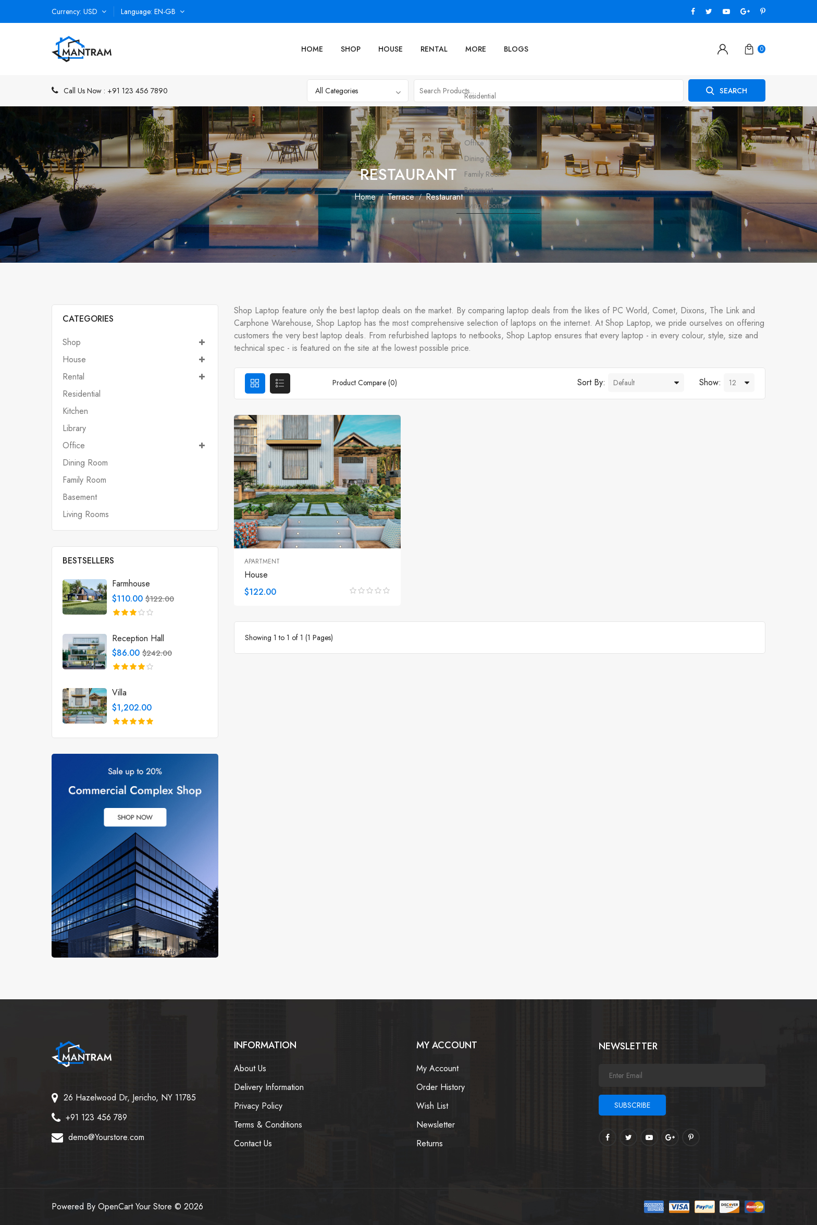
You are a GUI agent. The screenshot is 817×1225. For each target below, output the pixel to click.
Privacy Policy (258, 1106)
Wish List (432, 1106)
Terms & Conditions (268, 1125)
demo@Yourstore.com (106, 1137)
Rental (434, 49)
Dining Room (85, 463)
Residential (82, 394)
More (475, 49)
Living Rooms (86, 514)
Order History (440, 1087)
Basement (80, 497)
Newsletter (435, 1125)
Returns (429, 1143)
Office (135, 445)
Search (724, 90)
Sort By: (591, 382)
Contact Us (253, 1143)
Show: (710, 382)
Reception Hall (138, 638)
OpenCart (115, 1206)
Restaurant (444, 197)
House (390, 49)
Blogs (516, 49)
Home (312, 49)
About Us (250, 1068)
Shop (351, 49)
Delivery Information (269, 1087)
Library (74, 428)
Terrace (401, 197)
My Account (437, 1068)
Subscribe (632, 1105)
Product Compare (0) (365, 382)
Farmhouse (131, 584)
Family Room (84, 480)
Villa (119, 693)
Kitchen (75, 411)
